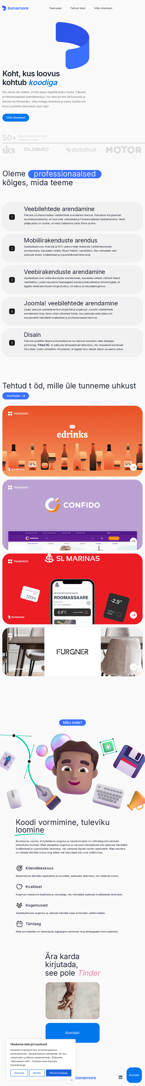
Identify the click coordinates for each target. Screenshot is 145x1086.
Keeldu (37, 1073)
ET (141, 7)
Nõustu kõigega (58, 1073)
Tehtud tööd (77, 8)
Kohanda (19, 1073)
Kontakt (134, 1075)
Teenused (55, 8)
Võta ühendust (103, 8)
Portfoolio (16, 396)
